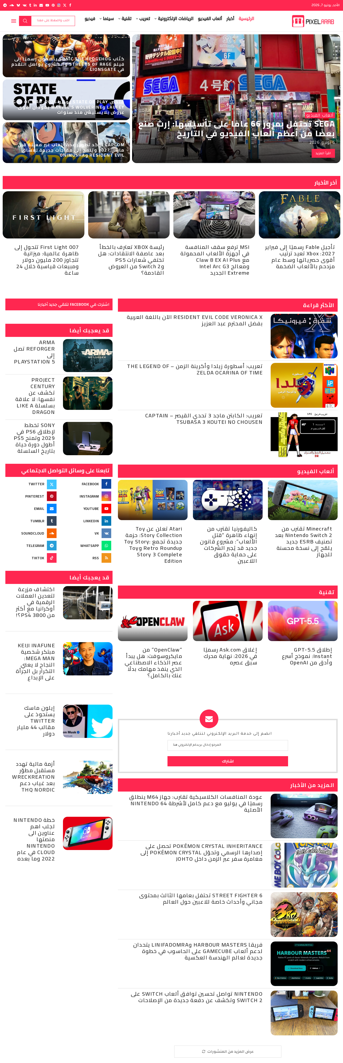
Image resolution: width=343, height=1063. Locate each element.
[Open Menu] (13, 21)
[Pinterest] (53, 5)
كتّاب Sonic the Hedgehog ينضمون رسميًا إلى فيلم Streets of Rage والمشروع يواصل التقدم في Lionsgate (68, 64)
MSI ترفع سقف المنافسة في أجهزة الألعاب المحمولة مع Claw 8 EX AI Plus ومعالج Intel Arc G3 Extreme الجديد (214, 260)
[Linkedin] (35, 5)
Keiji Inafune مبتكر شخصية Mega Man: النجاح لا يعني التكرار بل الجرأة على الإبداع (35, 661)
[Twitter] (64, 5)
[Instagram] (58, 5)
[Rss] (86, 558)
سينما (108, 18)
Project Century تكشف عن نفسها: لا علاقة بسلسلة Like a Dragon (35, 396)
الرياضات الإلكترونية (175, 18)
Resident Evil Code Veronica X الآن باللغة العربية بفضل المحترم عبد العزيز (195, 320)
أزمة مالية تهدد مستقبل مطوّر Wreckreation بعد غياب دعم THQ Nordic (33, 777)
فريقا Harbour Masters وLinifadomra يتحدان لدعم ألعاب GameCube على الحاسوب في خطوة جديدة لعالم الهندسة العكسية (198, 951)
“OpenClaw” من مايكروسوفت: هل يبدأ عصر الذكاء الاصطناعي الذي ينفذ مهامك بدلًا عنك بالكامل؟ (153, 662)
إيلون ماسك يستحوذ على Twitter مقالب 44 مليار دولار (36, 720)
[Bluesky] (18, 5)
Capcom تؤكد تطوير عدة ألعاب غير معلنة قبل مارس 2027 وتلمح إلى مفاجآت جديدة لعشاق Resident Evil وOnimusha (71, 150)
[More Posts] (227, 1052)
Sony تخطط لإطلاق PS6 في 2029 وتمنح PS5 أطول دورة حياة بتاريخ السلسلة (34, 438)
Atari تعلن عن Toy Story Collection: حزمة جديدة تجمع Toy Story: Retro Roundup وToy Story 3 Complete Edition (153, 545)
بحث (25, 21)
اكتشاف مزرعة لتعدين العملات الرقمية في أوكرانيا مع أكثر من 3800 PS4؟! (35, 602)
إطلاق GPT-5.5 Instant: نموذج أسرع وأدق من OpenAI (307, 656)
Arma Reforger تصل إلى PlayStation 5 (34, 351)
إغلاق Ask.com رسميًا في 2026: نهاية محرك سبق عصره (230, 656)
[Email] (41, 5)
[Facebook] (70, 5)
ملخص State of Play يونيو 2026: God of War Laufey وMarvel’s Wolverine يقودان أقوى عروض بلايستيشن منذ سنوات (69, 107)
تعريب (144, 18)
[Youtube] (47, 5)
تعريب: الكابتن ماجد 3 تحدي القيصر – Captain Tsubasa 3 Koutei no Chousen (204, 418)
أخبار (230, 18)
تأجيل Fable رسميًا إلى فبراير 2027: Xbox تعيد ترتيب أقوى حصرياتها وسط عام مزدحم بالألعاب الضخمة (300, 256)
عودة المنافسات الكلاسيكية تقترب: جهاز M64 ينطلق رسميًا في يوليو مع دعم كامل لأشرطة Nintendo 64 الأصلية (196, 803)
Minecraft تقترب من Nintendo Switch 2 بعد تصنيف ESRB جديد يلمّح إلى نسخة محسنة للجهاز (303, 541)
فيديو (90, 18)
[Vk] (25, 5)
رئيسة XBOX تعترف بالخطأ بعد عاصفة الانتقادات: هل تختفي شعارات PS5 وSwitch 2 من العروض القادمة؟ (131, 260)
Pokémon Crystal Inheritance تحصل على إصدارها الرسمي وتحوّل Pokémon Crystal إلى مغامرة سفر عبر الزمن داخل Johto (201, 852)
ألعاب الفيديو (210, 18)
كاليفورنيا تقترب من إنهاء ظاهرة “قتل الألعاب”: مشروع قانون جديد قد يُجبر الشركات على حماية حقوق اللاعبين (228, 545)
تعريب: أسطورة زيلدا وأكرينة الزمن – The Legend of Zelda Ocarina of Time (195, 369)
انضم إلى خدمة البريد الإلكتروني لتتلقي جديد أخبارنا (219, 734)
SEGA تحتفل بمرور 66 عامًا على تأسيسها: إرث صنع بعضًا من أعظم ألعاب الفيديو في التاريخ (236, 128)
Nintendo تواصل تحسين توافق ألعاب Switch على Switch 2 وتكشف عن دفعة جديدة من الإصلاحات (197, 997)
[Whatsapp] (86, 545)
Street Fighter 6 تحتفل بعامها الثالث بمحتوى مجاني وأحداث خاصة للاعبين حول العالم (201, 898)
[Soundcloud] (11, 5)
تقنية (127, 18)
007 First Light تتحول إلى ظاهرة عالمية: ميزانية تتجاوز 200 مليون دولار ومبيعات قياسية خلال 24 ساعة (46, 260)
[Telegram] (5, 5)
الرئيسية (246, 18)
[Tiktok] (31, 558)
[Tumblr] (30, 5)
